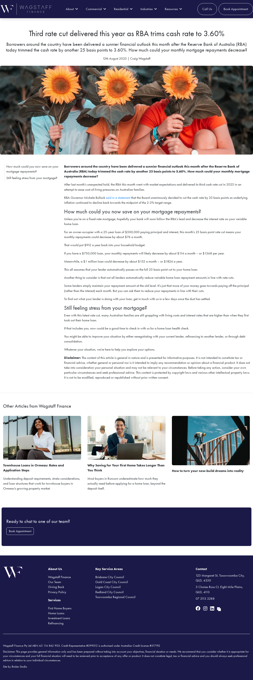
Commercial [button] (96, 9)
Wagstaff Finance (59, 577)
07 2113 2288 (205, 598)
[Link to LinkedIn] (212, 608)
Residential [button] (123, 9)
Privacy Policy (57, 592)
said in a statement (118, 198)
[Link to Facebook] (199, 608)
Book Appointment (236, 9)
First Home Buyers (59, 608)
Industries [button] (148, 9)
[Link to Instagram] (205, 608)
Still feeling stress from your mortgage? (31, 178)
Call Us (207, 9)
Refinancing (55, 623)
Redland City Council (109, 592)
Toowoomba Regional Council (115, 597)
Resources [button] (173, 9)
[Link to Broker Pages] (219, 608)
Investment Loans (59, 618)
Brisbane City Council (109, 577)
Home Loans (56, 613)
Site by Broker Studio (15, 666)
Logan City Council (108, 587)
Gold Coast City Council (111, 582)
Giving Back (56, 587)
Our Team (54, 582)
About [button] (72, 9)
